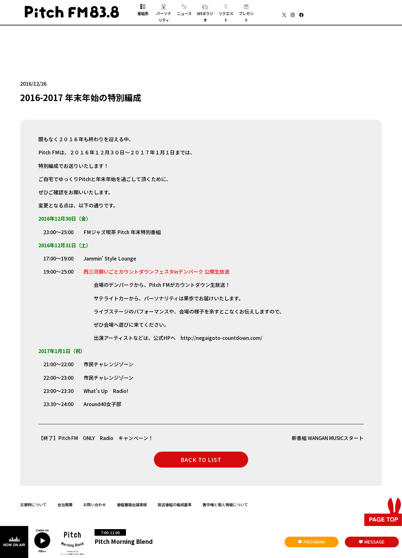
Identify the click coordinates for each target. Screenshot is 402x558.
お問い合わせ (94, 506)
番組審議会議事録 (132, 506)
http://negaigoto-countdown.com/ (222, 339)
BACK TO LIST (201, 461)
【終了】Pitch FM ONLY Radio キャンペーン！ (97, 439)
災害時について (33, 506)
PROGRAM (314, 542)
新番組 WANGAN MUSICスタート (326, 439)
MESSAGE (374, 542)
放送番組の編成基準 (175, 506)
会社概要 (65, 506)
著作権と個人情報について (225, 506)
